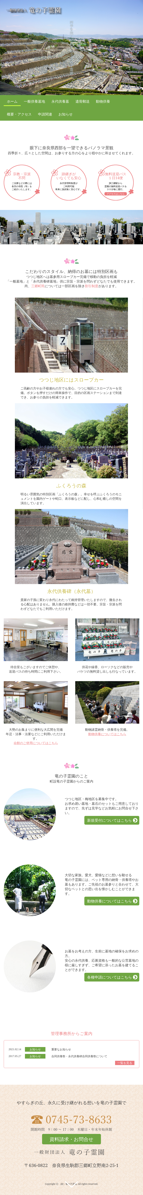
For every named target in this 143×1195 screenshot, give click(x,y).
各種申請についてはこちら (109, 977)
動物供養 (103, 101)
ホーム (12, 101)
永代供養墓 (60, 101)
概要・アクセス (19, 114)
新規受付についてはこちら (109, 820)
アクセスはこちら (116, 193)
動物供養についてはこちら (107, 734)
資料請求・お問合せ (71, 1139)
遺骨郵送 (82, 101)
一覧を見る (124, 1063)
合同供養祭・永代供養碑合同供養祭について (79, 1056)
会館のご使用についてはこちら (36, 743)
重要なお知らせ (61, 1049)
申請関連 (45, 114)
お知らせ (65, 114)
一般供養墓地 (34, 101)
